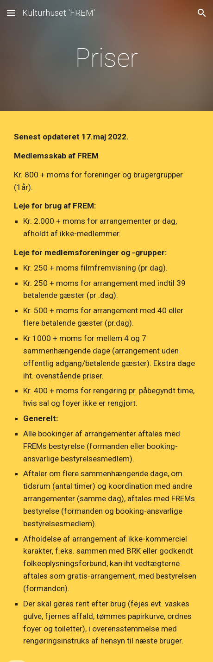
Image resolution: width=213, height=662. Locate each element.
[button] (11, 12)
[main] (106, 57)
